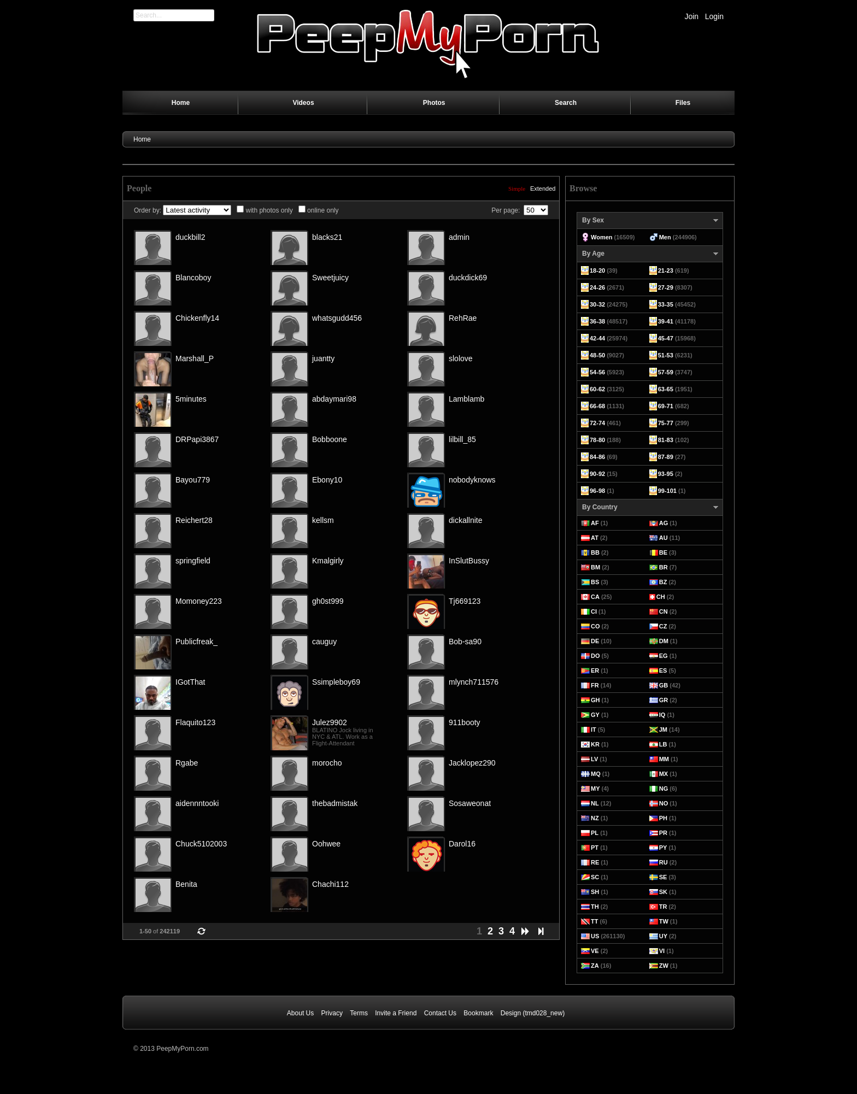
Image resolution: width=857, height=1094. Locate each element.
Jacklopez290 (472, 762)
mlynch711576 (473, 682)
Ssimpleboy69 (336, 682)
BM (595, 567)
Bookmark (478, 1013)
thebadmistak (334, 803)
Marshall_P (194, 358)
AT (594, 537)
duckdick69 (468, 277)
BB (595, 552)
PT (594, 847)
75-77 (665, 423)
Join (691, 16)
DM (663, 641)
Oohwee (326, 843)
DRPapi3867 (197, 439)
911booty (464, 722)
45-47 (665, 338)
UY (663, 936)
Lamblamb (466, 399)
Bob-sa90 (465, 641)
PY (663, 847)
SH (595, 892)
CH (660, 596)
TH (595, 906)
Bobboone (329, 439)
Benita (186, 884)
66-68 (597, 406)
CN (663, 611)
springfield (192, 560)
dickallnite (465, 520)
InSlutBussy (469, 560)
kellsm (323, 520)
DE (595, 641)
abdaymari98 (334, 399)
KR (595, 744)
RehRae (463, 318)
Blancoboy (193, 277)
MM (664, 759)
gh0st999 (328, 601)
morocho (327, 762)
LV (594, 759)
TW (663, 921)
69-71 (665, 406)
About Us (300, 1013)
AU (663, 537)
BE (663, 552)
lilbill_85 (462, 439)
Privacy (332, 1013)
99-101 (667, 490)
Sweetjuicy (330, 277)
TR (663, 906)
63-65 (665, 389)
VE (595, 951)
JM (663, 729)
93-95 (665, 473)
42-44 (597, 338)
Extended (542, 188)
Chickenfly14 (197, 318)
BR (663, 567)
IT (593, 729)
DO (595, 655)
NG (663, 788)
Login (714, 16)
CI (594, 611)
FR (595, 685)
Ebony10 (327, 479)
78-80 (597, 440)
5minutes (191, 399)
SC (595, 877)
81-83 (665, 440)
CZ (663, 626)
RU (663, 862)
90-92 (597, 473)
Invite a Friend (395, 1013)
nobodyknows (472, 479)
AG (663, 523)
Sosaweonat (470, 803)
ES (663, 670)
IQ (662, 714)
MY (595, 788)
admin (459, 237)
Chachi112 (330, 884)
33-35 (665, 304)
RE (595, 862)
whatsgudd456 (337, 318)
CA (595, 596)
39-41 (665, 321)
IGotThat (190, 682)
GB (663, 685)
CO (595, 626)
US (595, 936)
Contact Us (440, 1013)
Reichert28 (194, 520)
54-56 (597, 372)
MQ (596, 773)
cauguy (324, 641)
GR (663, 700)
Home (142, 139)
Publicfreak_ (196, 641)
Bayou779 (192, 479)
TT (594, 921)
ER (595, 670)
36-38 (597, 321)
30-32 (597, 304)
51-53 (665, 355)
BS (595, 582)
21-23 (665, 270)
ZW (663, 965)
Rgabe (186, 762)
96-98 (597, 490)
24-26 (597, 287)
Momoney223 (198, 601)
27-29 (665, 287)
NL (595, 803)
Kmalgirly (328, 560)
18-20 (597, 270)
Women (602, 237)
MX (663, 773)
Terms (359, 1013)
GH (595, 700)
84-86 (597, 457)
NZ (595, 818)
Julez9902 (329, 722)
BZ (663, 582)
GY (595, 714)
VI (662, 951)
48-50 (597, 355)
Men (665, 237)
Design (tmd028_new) (533, 1013)
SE (663, 877)
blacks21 (327, 237)
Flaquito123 (195, 722)
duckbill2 (190, 237)
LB (663, 744)
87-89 (665, 457)
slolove (461, 358)
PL (594, 833)
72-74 (597, 423)
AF (595, 523)
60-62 (597, 389)
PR (663, 833)
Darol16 (462, 843)
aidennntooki (197, 803)
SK (663, 892)
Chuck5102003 (201, 843)
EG (663, 655)
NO (663, 803)
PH (663, 818)
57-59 (665, 372)
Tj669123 (464, 601)
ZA (595, 965)
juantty (323, 358)
